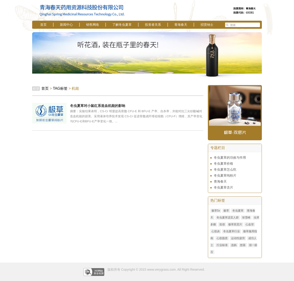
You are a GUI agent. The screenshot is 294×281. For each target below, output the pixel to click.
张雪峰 (246, 217)
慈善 (243, 245)
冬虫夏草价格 (223, 163)
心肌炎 (216, 231)
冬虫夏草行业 (231, 231)
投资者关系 (153, 24)
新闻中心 (66, 24)
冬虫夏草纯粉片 (225, 175)
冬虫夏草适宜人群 (228, 217)
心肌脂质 (222, 238)
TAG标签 (60, 88)
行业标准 (222, 245)
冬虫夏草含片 (223, 187)
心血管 (250, 224)
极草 (226, 210)
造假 (222, 224)
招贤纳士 (207, 24)
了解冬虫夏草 (122, 24)
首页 (43, 24)
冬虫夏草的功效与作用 (230, 157)
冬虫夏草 (237, 210)
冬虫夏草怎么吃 (225, 169)
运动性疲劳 (238, 238)
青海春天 (180, 24)
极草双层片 (235, 224)
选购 (234, 245)
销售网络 (92, 24)
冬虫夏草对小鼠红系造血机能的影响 (97, 106)
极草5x (216, 210)
